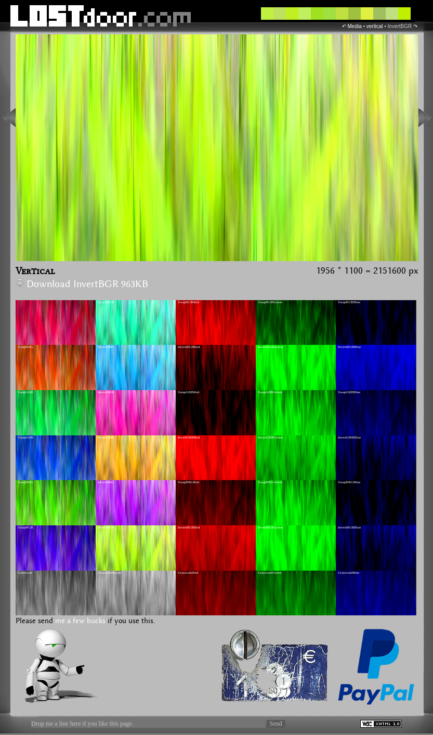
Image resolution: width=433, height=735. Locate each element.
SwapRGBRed (188, 302)
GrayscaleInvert (109, 573)
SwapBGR (25, 527)
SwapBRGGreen (270, 482)
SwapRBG (25, 347)
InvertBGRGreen (270, 527)
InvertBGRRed (189, 527)
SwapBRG (25, 482)
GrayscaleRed (188, 573)
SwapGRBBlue (349, 392)
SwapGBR (25, 437)
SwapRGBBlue (349, 302)
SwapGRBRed (188, 392)
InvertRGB (106, 302)
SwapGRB (25, 392)
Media (354, 26)
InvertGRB (106, 392)
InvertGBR (106, 437)
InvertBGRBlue (349, 527)
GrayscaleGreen (269, 573)
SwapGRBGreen (270, 392)
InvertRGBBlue (349, 347)
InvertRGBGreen (270, 347)
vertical (374, 26)
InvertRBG (106, 347)
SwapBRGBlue (349, 482)
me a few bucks (80, 621)
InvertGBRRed (189, 437)
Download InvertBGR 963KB (82, 284)
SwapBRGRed (188, 482)
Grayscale (25, 573)
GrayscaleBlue (348, 573)
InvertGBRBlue (349, 437)
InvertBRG (106, 482)
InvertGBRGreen (270, 437)
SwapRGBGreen (270, 302)
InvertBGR (106, 527)
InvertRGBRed (189, 347)
